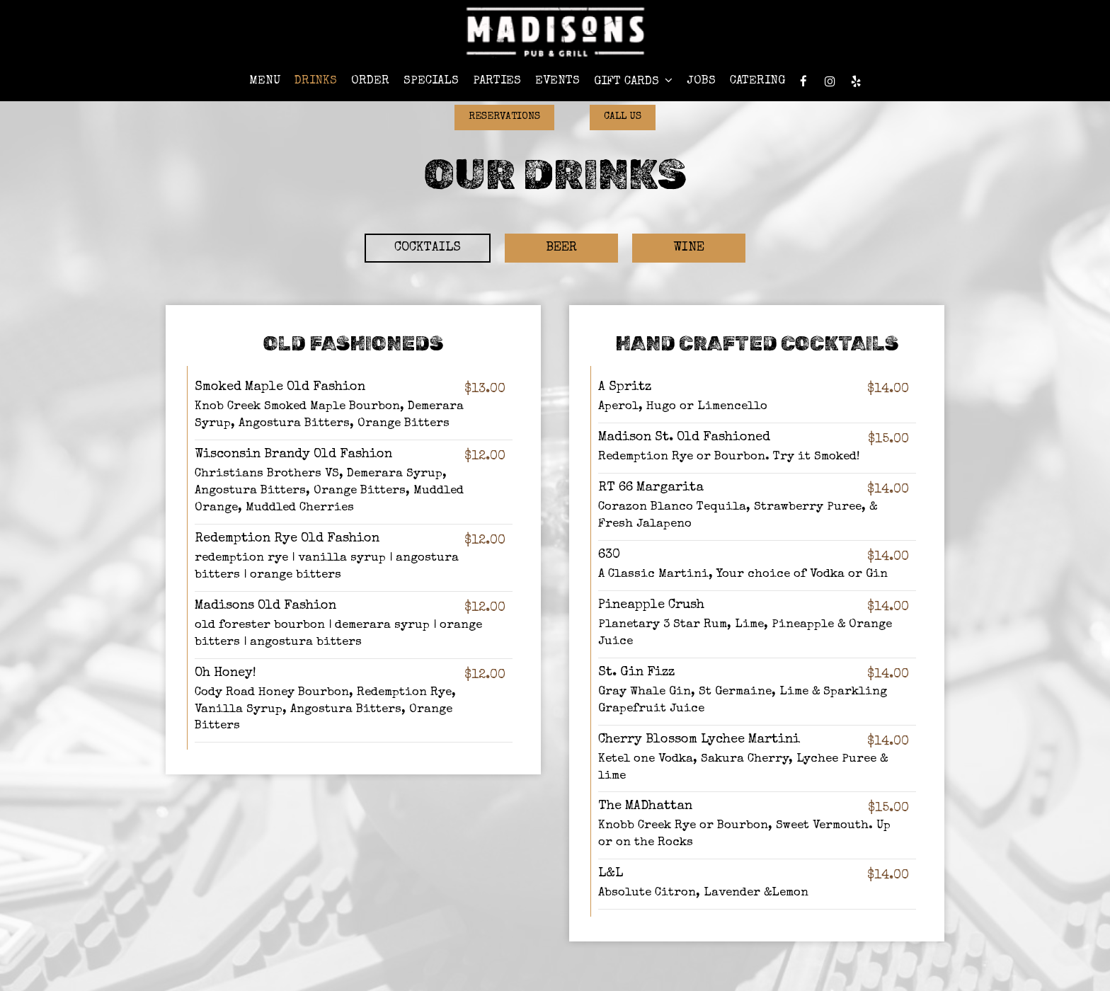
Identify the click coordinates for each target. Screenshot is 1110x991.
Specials (431, 81)
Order (370, 81)
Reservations (504, 117)
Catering (757, 81)
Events (557, 81)
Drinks (315, 81)
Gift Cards (633, 81)
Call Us (622, 117)
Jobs (701, 81)
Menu (264, 81)
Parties (497, 81)
